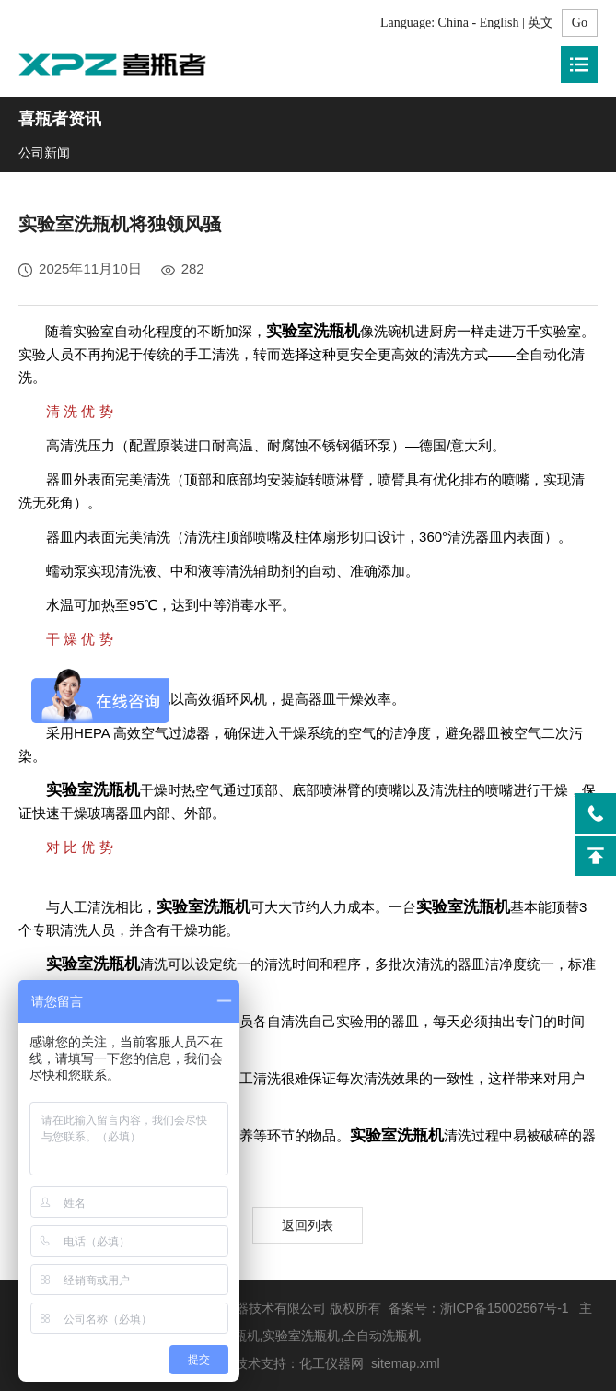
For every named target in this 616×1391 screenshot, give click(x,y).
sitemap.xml (405, 1363)
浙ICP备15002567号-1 (504, 1308)
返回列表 (307, 1225)
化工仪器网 (331, 1363)
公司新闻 (44, 153)
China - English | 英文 (496, 22)
